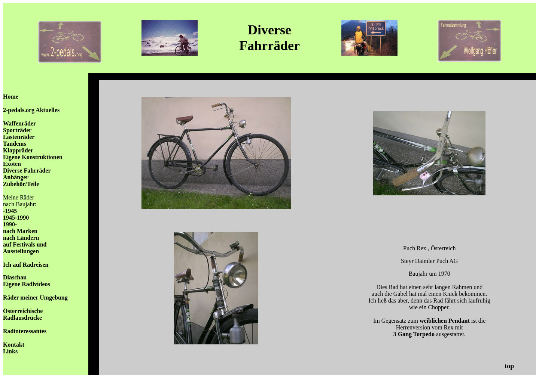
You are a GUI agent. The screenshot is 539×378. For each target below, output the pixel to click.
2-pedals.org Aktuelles (31, 110)
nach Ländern (21, 238)
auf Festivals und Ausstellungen (24, 247)
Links (10, 351)
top (509, 366)
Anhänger (15, 177)
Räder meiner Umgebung (35, 297)
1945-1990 (16, 217)
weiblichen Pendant (444, 320)
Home (10, 96)
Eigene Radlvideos (26, 284)
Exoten (12, 164)
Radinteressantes (24, 331)
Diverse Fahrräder (27, 170)
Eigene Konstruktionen (33, 157)
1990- (10, 224)
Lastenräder (18, 137)
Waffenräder (19, 123)
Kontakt (13, 344)
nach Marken (20, 231)
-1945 (10, 211)
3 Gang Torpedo (414, 334)
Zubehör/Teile (21, 184)
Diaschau (15, 277)
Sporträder (17, 130)
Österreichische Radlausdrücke (23, 314)
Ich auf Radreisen (26, 264)
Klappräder (18, 150)
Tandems (14, 143)
